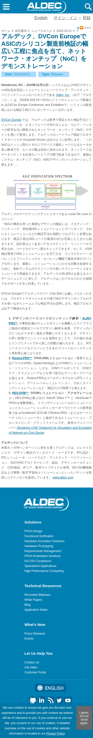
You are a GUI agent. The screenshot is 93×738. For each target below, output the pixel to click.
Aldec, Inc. (63, 95)
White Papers (33, 600)
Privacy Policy (55, 733)
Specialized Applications (41, 566)
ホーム (5, 31)
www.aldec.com (63, 477)
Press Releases (35, 633)
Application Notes (36, 609)
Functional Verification (39, 536)
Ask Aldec (31, 667)
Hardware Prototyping (39, 546)
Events (29, 638)
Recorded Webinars (38, 595)
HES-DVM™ (20, 393)
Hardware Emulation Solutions (44, 541)
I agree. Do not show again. (84, 718)
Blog (28, 605)
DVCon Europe (11, 120)
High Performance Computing (44, 571)
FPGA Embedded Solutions (43, 556)
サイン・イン (65, 18)
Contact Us (32, 662)
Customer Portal (35, 672)
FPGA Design (34, 531)
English (40, 18)
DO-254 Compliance (38, 561)
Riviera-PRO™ (22, 358)
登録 (87, 18)
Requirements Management (43, 551)
